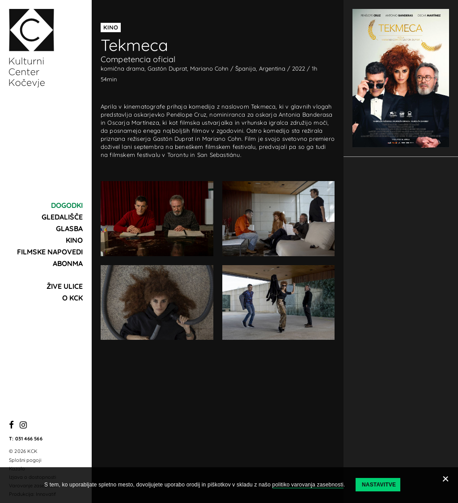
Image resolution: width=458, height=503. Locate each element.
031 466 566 (28, 438)
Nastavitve (379, 485)
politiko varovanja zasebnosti (308, 485)
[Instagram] (23, 425)
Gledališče (62, 216)
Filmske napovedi (50, 251)
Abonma (68, 263)
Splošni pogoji (25, 460)
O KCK (72, 297)
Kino (74, 240)
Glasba (69, 228)
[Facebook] (11, 425)
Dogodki (67, 205)
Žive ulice (65, 286)
